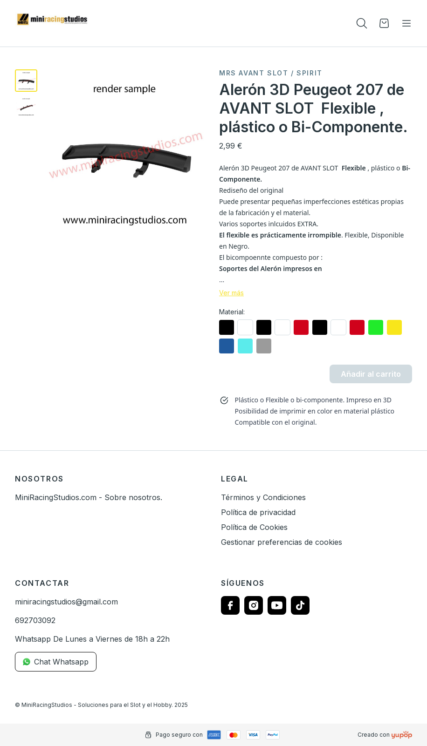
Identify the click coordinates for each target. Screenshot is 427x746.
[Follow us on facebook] (230, 605)
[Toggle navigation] (406, 23)
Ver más (231, 293)
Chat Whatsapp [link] (56, 661)
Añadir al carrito (371, 374)
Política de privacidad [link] (258, 512)
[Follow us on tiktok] (300, 605)
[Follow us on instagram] (253, 605)
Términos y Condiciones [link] (263, 497)
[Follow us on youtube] (277, 605)
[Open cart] (384, 23)
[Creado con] (402, 735)
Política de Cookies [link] (254, 527)
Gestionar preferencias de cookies (281, 542)
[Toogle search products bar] (361, 23)
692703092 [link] (35, 620)
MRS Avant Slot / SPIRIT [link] (271, 73)
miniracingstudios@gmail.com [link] (66, 601)
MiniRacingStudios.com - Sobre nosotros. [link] (88, 497)
